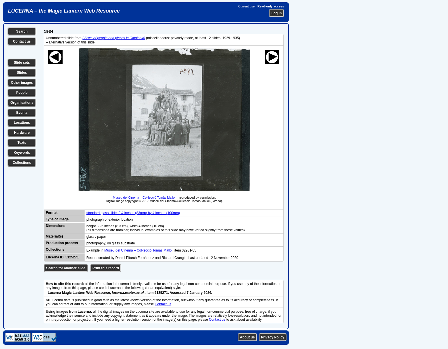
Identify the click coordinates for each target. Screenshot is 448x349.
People (21, 93)
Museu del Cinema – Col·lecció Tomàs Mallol (144, 197)
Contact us (22, 41)
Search (21, 31)
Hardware (22, 133)
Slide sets (22, 63)
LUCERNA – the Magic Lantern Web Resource (64, 11)
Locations (22, 123)
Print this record (106, 268)
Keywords (22, 153)
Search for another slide (65, 268)
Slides (22, 73)
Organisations (21, 103)
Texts (21, 143)
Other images (22, 83)
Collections (22, 163)
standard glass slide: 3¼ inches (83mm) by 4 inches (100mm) (133, 213)
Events (21, 113)
